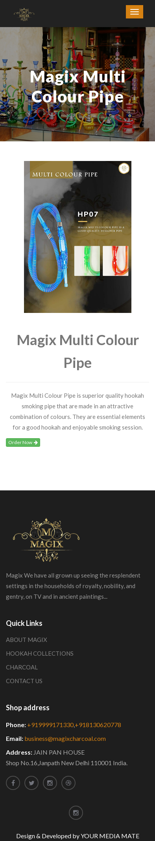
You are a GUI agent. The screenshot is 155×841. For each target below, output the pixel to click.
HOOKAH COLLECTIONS (40, 653)
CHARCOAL (22, 667)
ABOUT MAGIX (26, 639)
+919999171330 (50, 724)
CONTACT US (24, 680)
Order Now (23, 442)
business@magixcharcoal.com (65, 738)
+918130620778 (98, 724)
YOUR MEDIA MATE (110, 835)
